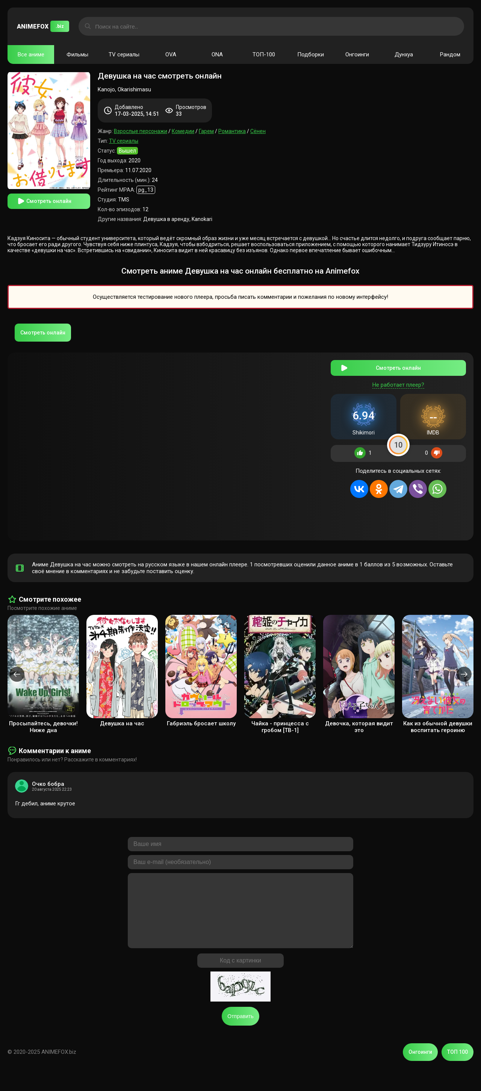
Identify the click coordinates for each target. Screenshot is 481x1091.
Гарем (206, 131)
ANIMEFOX (43, 26)
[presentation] (16, 671)
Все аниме (31, 54)
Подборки (310, 54)
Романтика (232, 131)
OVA (170, 54)
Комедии (183, 131)
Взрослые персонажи (140, 131)
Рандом (450, 54)
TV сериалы (124, 54)
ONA (217, 54)
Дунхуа (404, 54)
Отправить (240, 1029)
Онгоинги (357, 54)
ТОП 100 (457, 1065)
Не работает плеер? (398, 381)
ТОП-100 (264, 54)
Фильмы (77, 54)
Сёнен (258, 131)
